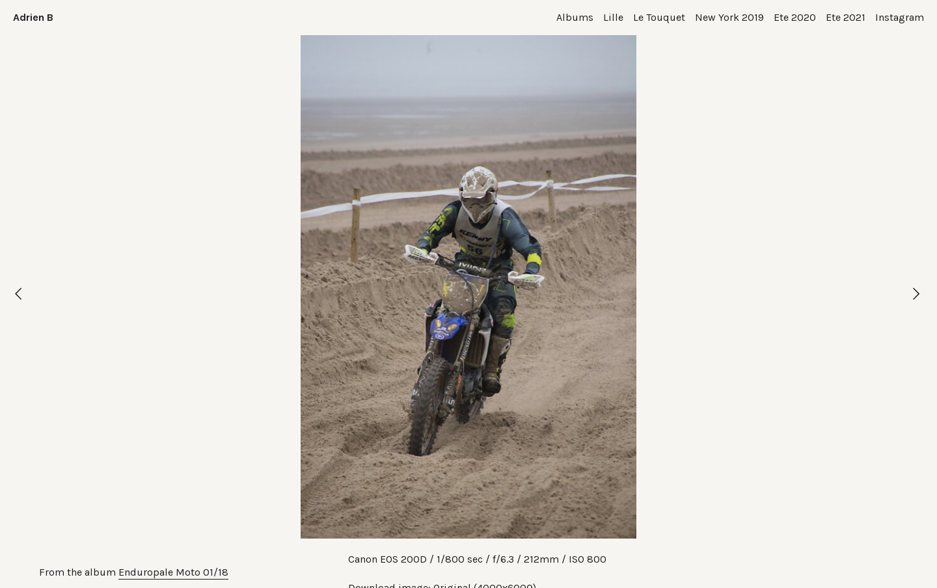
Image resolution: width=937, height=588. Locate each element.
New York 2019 (729, 17)
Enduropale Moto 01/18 (173, 572)
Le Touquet (659, 17)
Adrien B (33, 17)
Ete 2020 (795, 17)
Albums (574, 17)
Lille (613, 17)
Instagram (899, 17)
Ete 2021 (845, 17)
